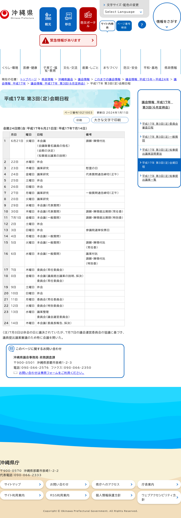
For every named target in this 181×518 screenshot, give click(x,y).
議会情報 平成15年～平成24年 (147, 79)
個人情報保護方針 (108, 495)
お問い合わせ (59, 484)
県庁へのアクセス (108, 484)
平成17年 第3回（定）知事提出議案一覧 (160, 170)
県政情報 (171, 67)
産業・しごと (90, 67)
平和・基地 (151, 67)
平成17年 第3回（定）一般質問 (160, 131)
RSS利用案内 (60, 495)
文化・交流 (70, 67)
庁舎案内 (148, 484)
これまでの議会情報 (107, 79)
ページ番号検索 (124, 26)
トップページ (28, 79)
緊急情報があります (65, 40)
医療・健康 (30, 67)
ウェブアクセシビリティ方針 (159, 497)
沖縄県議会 (65, 79)
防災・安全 (131, 67)
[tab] (107, 26)
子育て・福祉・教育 (50, 69)
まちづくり (110, 67)
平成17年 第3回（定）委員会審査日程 (160, 118)
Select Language (120, 11)
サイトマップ (12, 484)
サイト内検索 (107, 26)
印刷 (79, 120)
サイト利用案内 (14, 495)
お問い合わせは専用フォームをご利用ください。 (51, 372)
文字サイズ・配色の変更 (123, 4)
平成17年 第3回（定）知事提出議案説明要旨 (160, 144)
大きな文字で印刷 (107, 120)
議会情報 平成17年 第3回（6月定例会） (58, 83)
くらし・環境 (10, 67)
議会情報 (84, 79)
